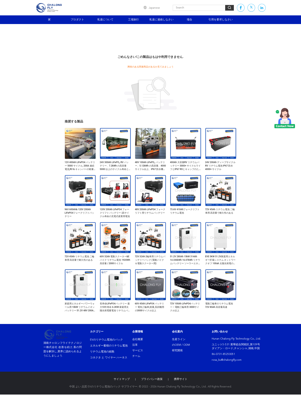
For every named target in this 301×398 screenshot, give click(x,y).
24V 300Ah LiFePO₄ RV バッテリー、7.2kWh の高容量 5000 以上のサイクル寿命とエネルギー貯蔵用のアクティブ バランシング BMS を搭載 (115, 166)
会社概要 (137, 339)
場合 (189, 19)
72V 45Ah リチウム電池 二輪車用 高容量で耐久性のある (220, 211)
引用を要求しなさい (220, 19)
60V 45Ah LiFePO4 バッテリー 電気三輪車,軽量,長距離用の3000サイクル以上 (149, 307)
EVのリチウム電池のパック (106, 339)
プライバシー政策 (152, 379)
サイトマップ (122, 379)
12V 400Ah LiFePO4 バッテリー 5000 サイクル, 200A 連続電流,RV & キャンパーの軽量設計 (80, 166)
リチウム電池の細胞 (102, 351)
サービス (137, 350)
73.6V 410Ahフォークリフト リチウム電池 (185, 211)
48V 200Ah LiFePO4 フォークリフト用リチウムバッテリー (150, 211)
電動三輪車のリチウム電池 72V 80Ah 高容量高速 (219, 305)
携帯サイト (180, 379)
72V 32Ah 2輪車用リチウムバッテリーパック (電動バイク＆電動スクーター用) (150, 260)
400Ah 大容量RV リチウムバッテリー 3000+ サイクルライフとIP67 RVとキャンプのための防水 (185, 166)
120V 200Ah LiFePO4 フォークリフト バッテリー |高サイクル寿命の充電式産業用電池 (115, 213)
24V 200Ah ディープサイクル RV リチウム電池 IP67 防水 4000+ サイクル (220, 166)
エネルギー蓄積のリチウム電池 (109, 345)
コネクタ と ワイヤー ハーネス (108, 357)
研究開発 (177, 350)
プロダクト (77, 19)
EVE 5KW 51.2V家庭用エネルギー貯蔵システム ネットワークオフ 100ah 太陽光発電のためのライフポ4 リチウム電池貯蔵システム (220, 260)
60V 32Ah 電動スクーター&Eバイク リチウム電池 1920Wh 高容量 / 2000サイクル (115, 260)
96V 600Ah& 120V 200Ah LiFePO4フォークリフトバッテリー (79, 213)
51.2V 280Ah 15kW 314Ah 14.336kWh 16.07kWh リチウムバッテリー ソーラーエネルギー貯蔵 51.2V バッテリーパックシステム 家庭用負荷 (185, 260)
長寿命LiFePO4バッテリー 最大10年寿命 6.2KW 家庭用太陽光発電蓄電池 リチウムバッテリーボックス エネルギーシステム (115, 307)
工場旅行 (133, 19)
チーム (136, 356)
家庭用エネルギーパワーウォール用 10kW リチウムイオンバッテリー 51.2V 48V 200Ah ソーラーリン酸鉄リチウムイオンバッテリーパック (80, 307)
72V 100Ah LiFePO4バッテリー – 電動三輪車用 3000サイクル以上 (185, 307)
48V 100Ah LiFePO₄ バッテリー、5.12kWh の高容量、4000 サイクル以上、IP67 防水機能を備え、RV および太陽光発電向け (150, 166)
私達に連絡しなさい (161, 19)
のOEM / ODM (181, 345)
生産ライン (178, 339)
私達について (105, 19)
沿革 (135, 345)
